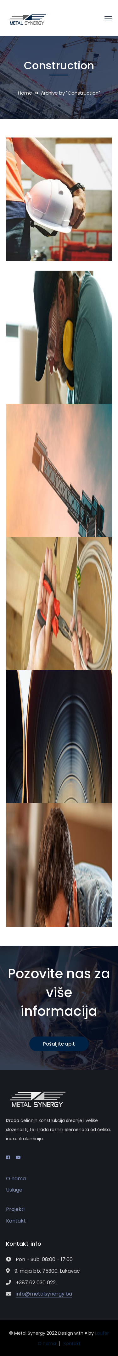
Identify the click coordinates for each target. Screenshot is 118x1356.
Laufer (102, 1333)
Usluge (14, 1189)
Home (25, 93)
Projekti (15, 1209)
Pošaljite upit (59, 1044)
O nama (16, 1178)
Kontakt (16, 1220)
